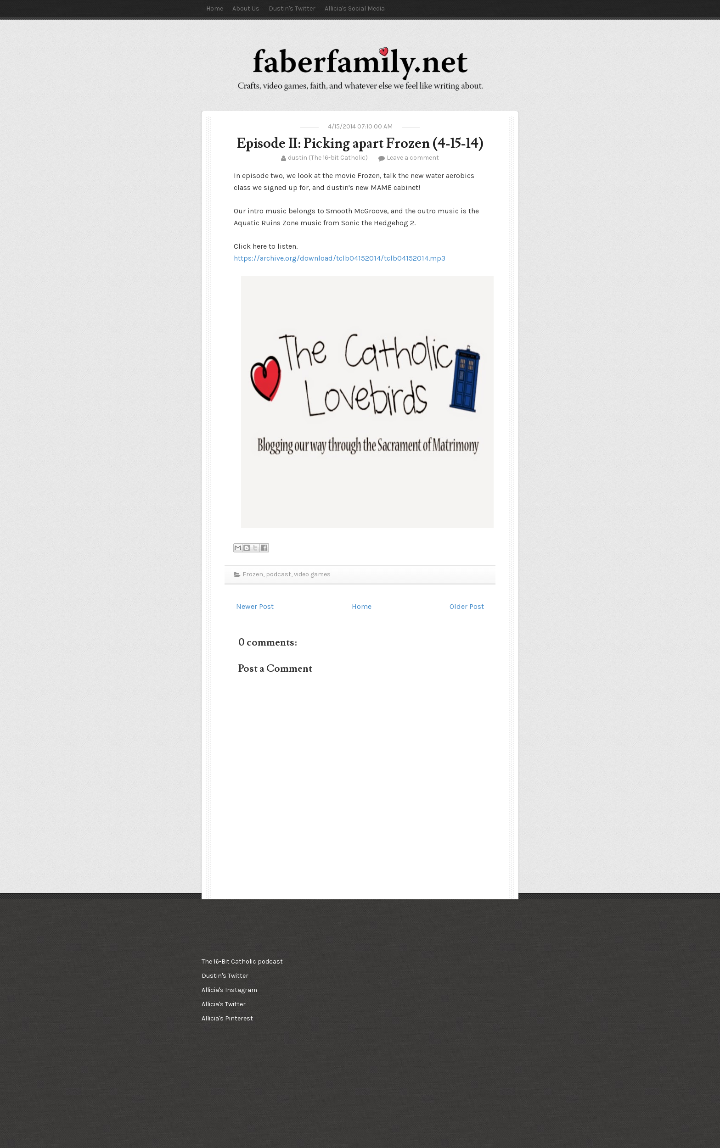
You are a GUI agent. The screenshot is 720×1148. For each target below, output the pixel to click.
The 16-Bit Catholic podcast (242, 961)
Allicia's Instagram (229, 990)
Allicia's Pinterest (227, 1018)
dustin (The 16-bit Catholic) (328, 158)
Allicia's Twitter (224, 1004)
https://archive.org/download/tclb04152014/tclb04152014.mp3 (339, 258)
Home (214, 8)
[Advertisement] (358, 1000)
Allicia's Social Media (355, 8)
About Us (245, 8)
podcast (278, 574)
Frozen (252, 574)
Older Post (467, 606)
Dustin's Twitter (292, 8)
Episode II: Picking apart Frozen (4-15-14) (360, 143)
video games (312, 574)
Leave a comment (413, 158)
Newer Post (255, 606)
